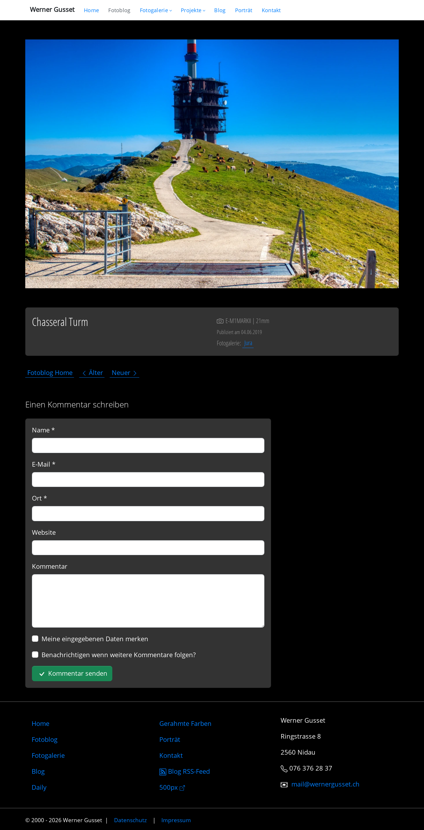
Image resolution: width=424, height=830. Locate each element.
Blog (38, 771)
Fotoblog (44, 739)
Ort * (39, 498)
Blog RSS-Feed (184, 771)
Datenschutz (130, 820)
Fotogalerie (156, 10)
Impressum (176, 820)
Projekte (193, 10)
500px (172, 787)
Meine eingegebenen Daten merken (95, 638)
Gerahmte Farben (185, 723)
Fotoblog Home (50, 372)
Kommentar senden (72, 674)
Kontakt (171, 755)
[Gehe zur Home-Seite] (91, 10)
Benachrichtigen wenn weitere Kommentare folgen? (119, 654)
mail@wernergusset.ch (325, 784)
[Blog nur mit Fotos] (119, 10)
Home (40, 723)
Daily (39, 787)
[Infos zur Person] (243, 10)
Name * (43, 429)
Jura (248, 342)
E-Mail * (43, 464)
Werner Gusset (52, 9)
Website (44, 532)
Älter (92, 372)
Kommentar (49, 566)
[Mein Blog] (220, 10)
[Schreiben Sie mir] (271, 10)
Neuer (125, 372)
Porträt (169, 739)
